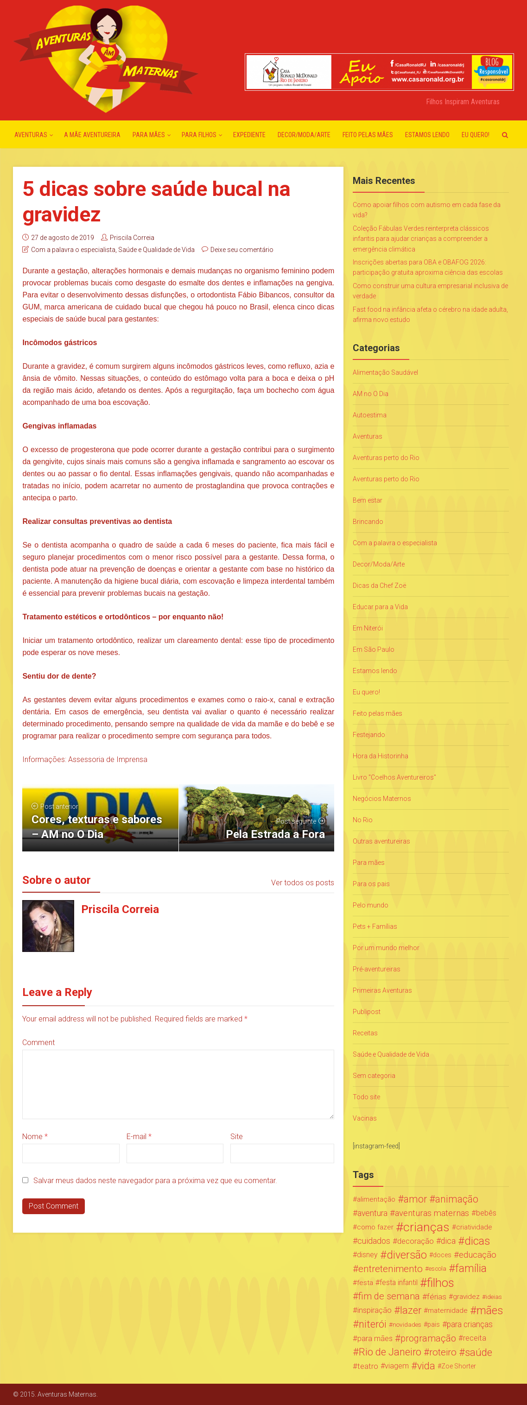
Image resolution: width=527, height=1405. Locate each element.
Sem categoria (374, 1075)
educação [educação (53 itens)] (477, 1255)
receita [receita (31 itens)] (474, 1338)
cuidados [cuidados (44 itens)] (373, 1241)
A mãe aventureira (92, 135)
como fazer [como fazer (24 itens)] (375, 1227)
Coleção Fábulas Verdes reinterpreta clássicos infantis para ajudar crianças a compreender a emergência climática (421, 239)
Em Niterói (368, 628)
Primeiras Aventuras (382, 990)
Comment (38, 1042)
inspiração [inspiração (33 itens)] (374, 1310)
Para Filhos (199, 135)
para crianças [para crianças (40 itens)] (470, 1324)
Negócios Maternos (382, 798)
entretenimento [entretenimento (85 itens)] (390, 1268)
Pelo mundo (370, 905)
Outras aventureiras (381, 841)
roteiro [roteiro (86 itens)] (443, 1352)
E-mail (139, 1136)
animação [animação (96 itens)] (456, 1199)
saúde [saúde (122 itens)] (478, 1352)
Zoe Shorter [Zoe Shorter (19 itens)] (458, 1366)
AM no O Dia (370, 393)
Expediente (249, 135)
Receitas (365, 1033)
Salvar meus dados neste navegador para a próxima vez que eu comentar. (155, 1180)
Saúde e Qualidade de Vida (156, 249)
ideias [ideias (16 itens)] (494, 1296)
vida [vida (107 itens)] (426, 1366)
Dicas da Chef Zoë (379, 585)
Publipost (367, 1011)
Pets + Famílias (375, 926)
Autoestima (370, 415)
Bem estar (367, 500)
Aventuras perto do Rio (386, 457)
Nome (35, 1136)
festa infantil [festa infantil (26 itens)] (399, 1282)
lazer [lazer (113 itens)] (410, 1310)
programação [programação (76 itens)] (428, 1338)
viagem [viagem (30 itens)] (397, 1365)
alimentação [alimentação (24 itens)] (376, 1199)
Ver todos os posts (302, 882)
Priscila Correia (132, 237)
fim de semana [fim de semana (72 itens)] (389, 1296)
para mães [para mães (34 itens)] (375, 1338)
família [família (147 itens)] (471, 1268)
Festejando (369, 734)
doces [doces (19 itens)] (442, 1255)
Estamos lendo (427, 135)
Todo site (366, 1097)
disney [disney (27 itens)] (367, 1254)
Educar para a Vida (380, 607)
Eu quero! (475, 135)
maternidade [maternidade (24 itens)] (448, 1310)
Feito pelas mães (368, 135)
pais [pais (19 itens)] (433, 1324)
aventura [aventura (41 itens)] (372, 1213)
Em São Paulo (373, 649)
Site (236, 1136)
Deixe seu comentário (241, 249)
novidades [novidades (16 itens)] (407, 1324)
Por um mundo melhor (386, 947)
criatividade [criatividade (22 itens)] (474, 1227)
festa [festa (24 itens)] (365, 1283)
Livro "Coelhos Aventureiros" (394, 777)
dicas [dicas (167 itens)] (477, 1241)
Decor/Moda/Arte (304, 135)
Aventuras (30, 135)
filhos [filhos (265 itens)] (440, 1282)
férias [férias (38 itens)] (436, 1296)
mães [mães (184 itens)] (489, 1310)
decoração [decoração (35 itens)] (415, 1241)
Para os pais (371, 884)
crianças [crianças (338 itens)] (426, 1227)
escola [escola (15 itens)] (437, 1268)
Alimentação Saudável (385, 372)
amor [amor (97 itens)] (415, 1199)
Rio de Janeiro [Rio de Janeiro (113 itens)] (390, 1352)
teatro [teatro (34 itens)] (367, 1366)
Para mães (149, 135)
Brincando (368, 521)
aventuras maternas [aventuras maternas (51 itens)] (432, 1213)
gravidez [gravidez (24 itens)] (466, 1296)
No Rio (363, 820)
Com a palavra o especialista (73, 249)
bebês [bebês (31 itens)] (486, 1213)
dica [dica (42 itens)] (448, 1241)
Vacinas (365, 1118)
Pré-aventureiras (376, 969)
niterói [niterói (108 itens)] (373, 1324)
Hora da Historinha (380, 756)
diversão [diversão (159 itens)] (407, 1254)
